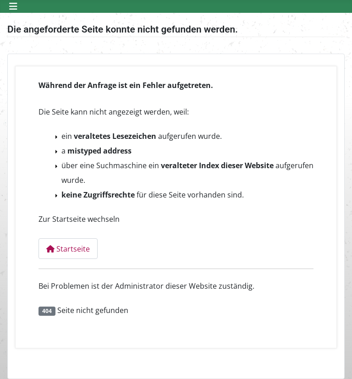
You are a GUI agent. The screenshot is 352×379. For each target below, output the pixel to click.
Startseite (68, 249)
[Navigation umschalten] (13, 6)
